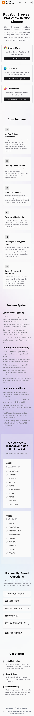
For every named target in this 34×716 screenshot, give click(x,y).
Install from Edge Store (17, 79)
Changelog (9, 708)
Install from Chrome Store (17, 58)
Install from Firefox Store (17, 99)
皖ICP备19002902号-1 (21, 708)
